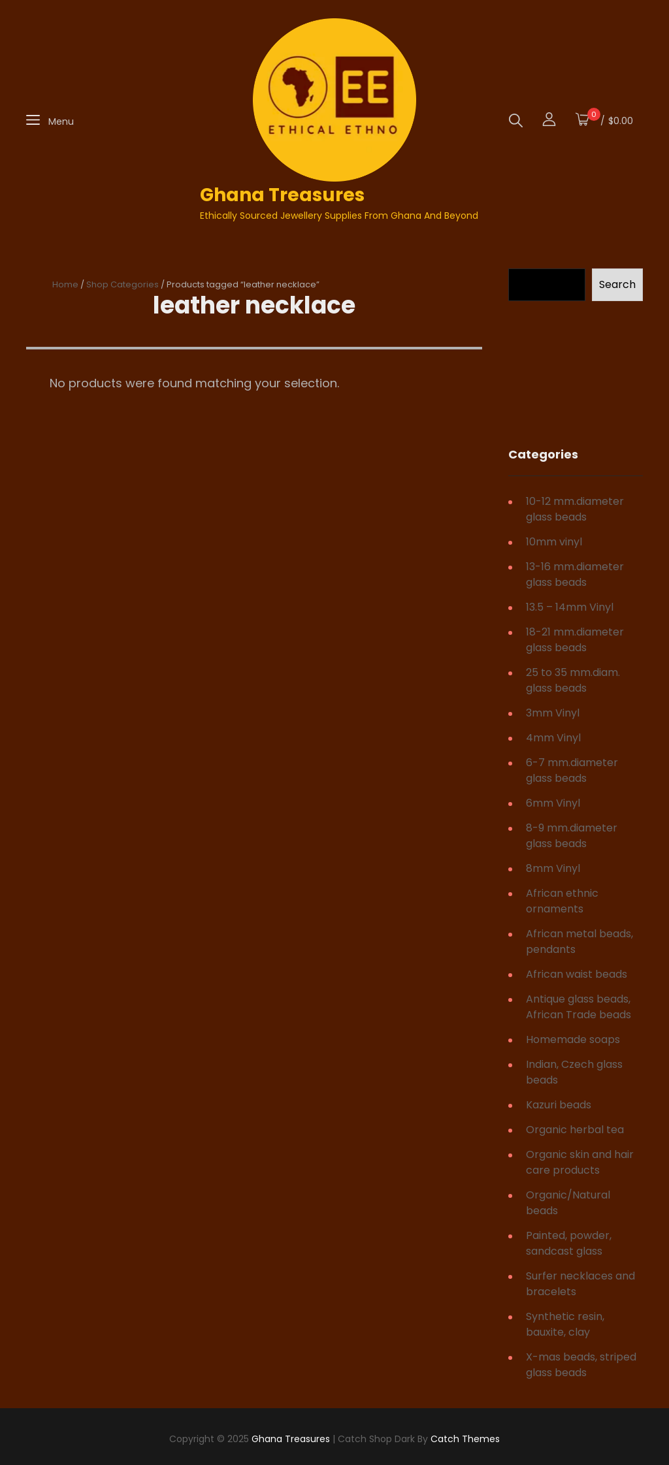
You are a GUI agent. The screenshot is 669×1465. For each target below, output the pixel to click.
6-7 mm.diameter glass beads (572, 770)
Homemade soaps (573, 1039)
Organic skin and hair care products (580, 1162)
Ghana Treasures (282, 195)
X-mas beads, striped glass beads (581, 1364)
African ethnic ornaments (562, 901)
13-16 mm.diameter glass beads (575, 574)
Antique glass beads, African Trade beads (578, 1006)
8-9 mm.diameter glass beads (571, 835)
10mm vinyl (554, 541)
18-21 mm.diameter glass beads (575, 639)
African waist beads (576, 974)
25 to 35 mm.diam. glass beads (573, 680)
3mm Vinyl (552, 712)
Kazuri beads (558, 1104)
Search (617, 284)
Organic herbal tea (575, 1129)
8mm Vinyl (553, 868)
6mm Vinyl (553, 803)
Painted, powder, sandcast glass (569, 1243)
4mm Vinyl (553, 737)
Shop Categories (122, 284)
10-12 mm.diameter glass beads (575, 509)
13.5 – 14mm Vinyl (569, 607)
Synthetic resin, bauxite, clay (565, 1324)
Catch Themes (465, 1438)
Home (65, 284)
